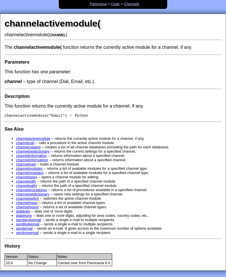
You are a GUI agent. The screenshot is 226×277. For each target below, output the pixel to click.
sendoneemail (27, 233)
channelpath (26, 182)
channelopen (26, 177)
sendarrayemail (28, 220)
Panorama (98, 4)
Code (115, 4)
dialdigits (23, 212)
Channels (131, 4)
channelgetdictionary (32, 152)
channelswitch (27, 199)
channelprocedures (31, 190)
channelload (26, 165)
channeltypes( (27, 207)
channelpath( (26, 186)
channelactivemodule (33, 139)
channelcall (25, 143)
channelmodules (29, 169)
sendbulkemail (27, 225)
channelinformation (31, 156)
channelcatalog (28, 147)
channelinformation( (32, 160)
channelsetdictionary (32, 195)
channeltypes (26, 203)
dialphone (24, 216)
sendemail (24, 229)
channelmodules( (30, 173)
